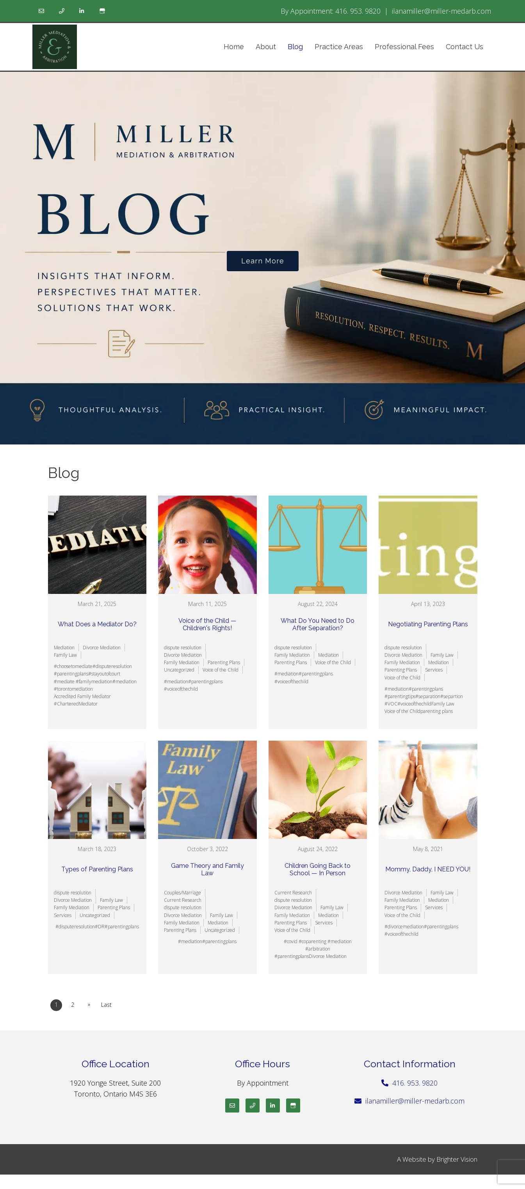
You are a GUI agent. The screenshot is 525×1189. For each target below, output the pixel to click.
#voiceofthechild (181, 689)
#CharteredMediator (76, 703)
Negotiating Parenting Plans (428, 624)
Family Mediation (181, 662)
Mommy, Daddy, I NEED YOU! (427, 869)
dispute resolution (182, 647)
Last (106, 1004)
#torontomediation (73, 689)
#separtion (451, 696)
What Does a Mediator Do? (97, 624)
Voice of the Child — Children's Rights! (207, 624)
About (266, 47)
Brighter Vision (456, 1159)
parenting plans (436, 711)
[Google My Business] (102, 11)
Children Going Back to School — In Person (318, 869)
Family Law (65, 655)
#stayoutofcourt (104, 673)
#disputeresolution (112, 666)
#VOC (390, 703)
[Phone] (62, 11)
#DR (100, 926)
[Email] (41, 11)
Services (434, 669)
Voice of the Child (220, 669)
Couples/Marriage (182, 892)
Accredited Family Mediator (82, 696)
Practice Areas (339, 47)
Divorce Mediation (102, 647)
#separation (427, 696)
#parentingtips (399, 696)
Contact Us (464, 47)
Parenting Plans (224, 662)
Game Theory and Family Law (207, 869)
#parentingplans (71, 673)
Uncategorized (179, 669)
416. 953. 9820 (358, 11)
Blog (295, 47)
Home (234, 47)
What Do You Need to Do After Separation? (317, 624)
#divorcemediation (404, 926)
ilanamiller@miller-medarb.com (441, 11)
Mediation (64, 647)
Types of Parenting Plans (97, 869)
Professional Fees (404, 47)
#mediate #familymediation (83, 681)
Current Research (182, 900)
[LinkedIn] (82, 11)
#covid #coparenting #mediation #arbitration (318, 945)
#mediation (124, 681)
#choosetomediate (73, 666)
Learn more (262, 261)
